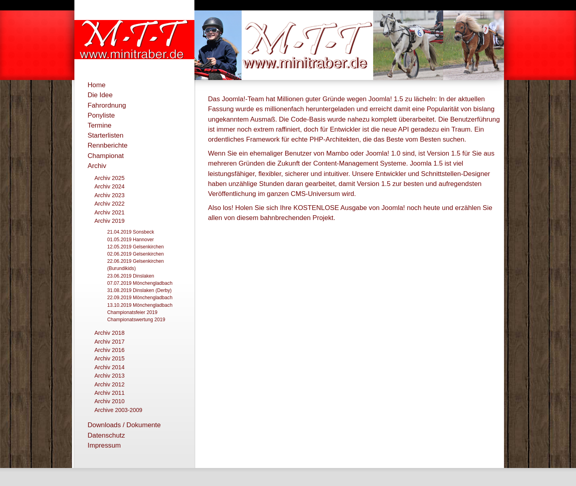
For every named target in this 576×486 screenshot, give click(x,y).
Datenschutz (106, 435)
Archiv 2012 (109, 384)
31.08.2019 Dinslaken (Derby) (139, 290)
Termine (100, 125)
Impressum (104, 445)
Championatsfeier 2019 (132, 312)
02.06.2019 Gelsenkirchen (135, 254)
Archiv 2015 (109, 358)
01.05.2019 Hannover (130, 239)
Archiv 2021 (109, 212)
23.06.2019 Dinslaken (130, 276)
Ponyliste (101, 115)
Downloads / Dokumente (124, 425)
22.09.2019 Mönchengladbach (139, 297)
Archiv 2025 (109, 178)
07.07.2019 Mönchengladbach (139, 283)
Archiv (97, 166)
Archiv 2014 (109, 367)
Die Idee (100, 95)
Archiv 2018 (109, 333)
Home (97, 85)
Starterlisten (106, 135)
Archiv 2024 (109, 186)
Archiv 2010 (109, 401)
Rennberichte (108, 145)
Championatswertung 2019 (136, 319)
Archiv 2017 (109, 341)
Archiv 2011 (109, 393)
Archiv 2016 (109, 350)
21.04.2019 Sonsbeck (130, 232)
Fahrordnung (107, 105)
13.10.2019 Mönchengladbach (139, 305)
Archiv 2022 (109, 203)
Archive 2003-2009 (118, 410)
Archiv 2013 (109, 375)
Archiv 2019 (109, 221)
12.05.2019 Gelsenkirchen (135, 247)
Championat (106, 156)
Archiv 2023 (109, 195)
